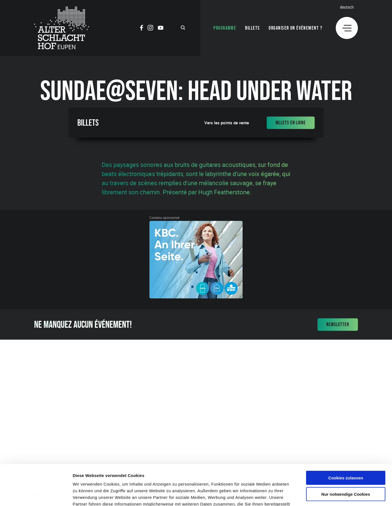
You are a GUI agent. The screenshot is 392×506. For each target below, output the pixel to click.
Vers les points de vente (226, 122)
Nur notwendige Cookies (345, 456)
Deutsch (347, 7)
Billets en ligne (291, 122)
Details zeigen (295, 495)
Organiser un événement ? (295, 28)
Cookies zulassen (345, 439)
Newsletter (337, 324)
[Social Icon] (141, 28)
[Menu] (347, 28)
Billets (252, 28)
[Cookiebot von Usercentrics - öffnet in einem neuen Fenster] (36, 495)
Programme (224, 28)
